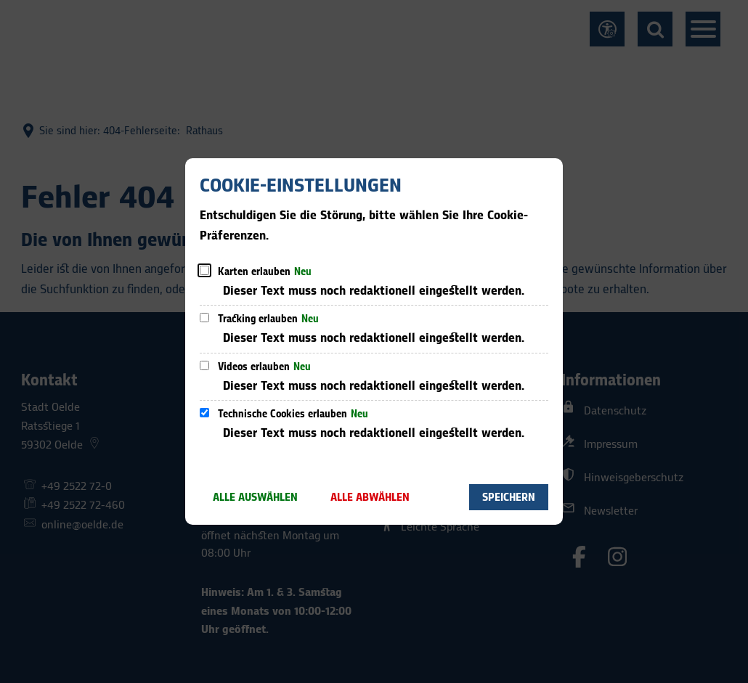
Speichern (508, 497)
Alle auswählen (255, 497)
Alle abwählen (370, 497)
